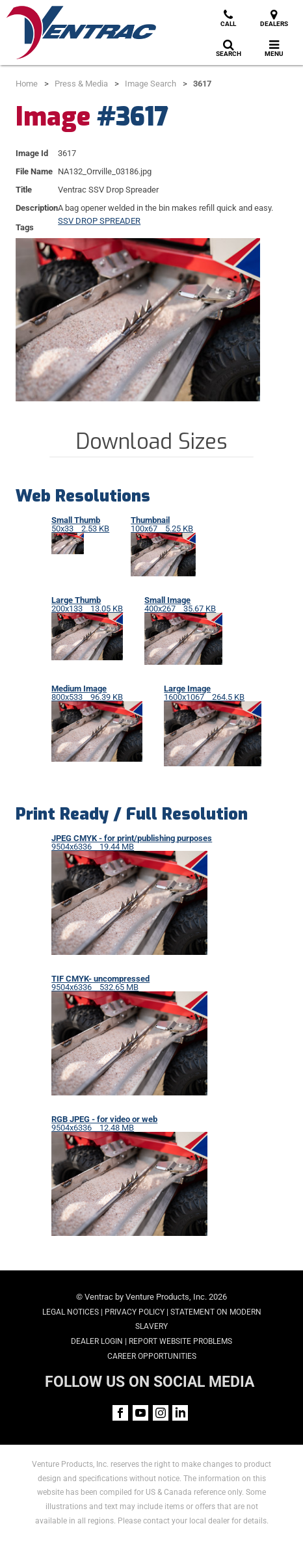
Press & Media (81, 83)
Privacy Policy (135, 1312)
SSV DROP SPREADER (99, 221)
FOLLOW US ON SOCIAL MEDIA (149, 1382)
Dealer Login (97, 1341)
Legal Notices (70, 1312)
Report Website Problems (180, 1341)
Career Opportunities (151, 1356)
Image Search (150, 83)
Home (27, 83)
